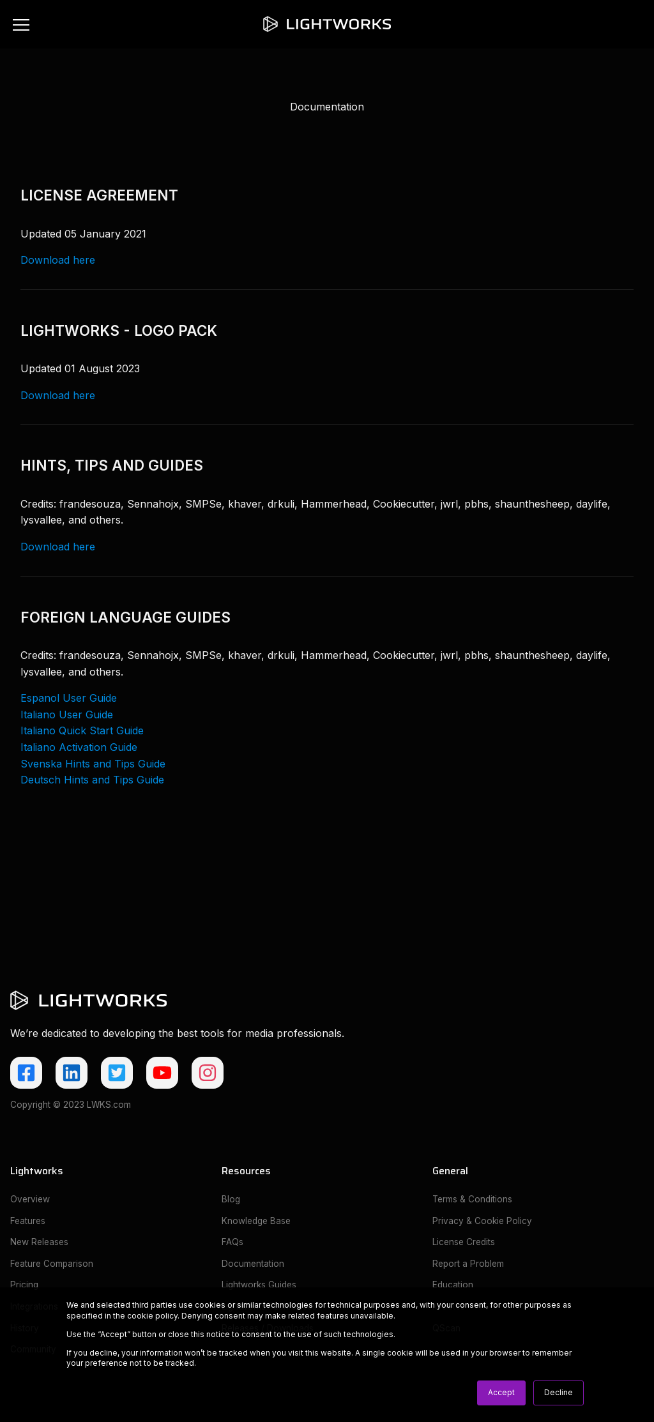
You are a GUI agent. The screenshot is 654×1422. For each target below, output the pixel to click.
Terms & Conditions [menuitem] (472, 1199)
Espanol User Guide (68, 698)
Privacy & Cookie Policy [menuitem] (482, 1221)
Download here (57, 259)
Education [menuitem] (452, 1285)
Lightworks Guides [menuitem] (259, 1285)
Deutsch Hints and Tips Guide (92, 779)
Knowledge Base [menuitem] (256, 1221)
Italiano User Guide (66, 714)
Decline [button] (558, 1392)
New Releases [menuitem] (39, 1242)
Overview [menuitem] (30, 1199)
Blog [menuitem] (231, 1199)
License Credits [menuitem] (463, 1242)
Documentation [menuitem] (253, 1264)
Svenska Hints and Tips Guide (92, 763)
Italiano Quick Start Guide (82, 730)
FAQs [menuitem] (232, 1242)
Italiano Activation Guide (78, 747)
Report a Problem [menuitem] (468, 1264)
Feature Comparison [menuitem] (51, 1264)
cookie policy (152, 1315)
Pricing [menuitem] (24, 1285)
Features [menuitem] (27, 1221)
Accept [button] (501, 1392)
